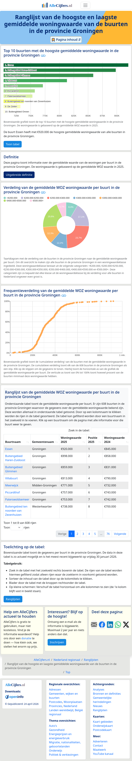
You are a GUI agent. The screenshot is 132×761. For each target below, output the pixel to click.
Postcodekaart (102, 730)
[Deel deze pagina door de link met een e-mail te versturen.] (94, 624)
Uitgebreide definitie (19, 175)
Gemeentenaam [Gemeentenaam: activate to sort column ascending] (43, 442)
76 (108, 534)
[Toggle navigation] (85, 5)
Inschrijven (57, 642)
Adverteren (100, 741)
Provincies (55, 706)
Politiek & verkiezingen (63, 755)
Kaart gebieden (103, 722)
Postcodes (55, 702)
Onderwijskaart (103, 726)
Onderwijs (55, 750)
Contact (98, 745)
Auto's (53, 726)
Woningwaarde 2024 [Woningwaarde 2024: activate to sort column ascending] (114, 440)
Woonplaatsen (73, 702)
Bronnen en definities (107, 694)
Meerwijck (11, 485)
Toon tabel (12, 144)
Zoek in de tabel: (98, 430)
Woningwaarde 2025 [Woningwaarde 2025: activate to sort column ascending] (71, 440)
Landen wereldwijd (61, 710)
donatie (26, 638)
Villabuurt (11, 478)
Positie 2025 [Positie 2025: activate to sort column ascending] (92, 440)
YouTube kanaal (103, 754)
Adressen (55, 689)
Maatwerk (99, 750)
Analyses (98, 689)
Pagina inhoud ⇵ (66, 39)
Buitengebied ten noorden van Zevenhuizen (16, 511)
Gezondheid (56, 730)
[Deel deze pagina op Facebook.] (102, 624)
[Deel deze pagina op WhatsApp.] (118, 624)
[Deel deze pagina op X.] (126, 624)
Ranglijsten (13, 599)
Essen (9, 449)
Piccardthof (12, 492)
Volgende (120, 534)
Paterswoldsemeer (17, 499)
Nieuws (97, 706)
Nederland (70, 706)
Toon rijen (16, 527)
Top (67, 672)
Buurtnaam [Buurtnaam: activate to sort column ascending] (13, 442)
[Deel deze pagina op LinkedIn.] (110, 624)
